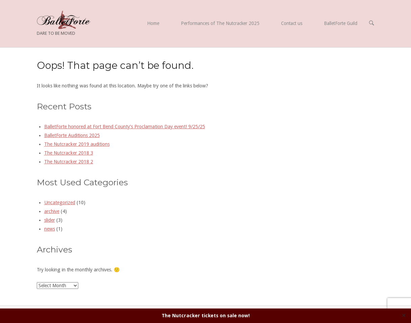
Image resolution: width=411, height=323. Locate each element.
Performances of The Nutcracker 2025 (220, 23)
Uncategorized (59, 202)
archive (51, 211)
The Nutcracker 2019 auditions (77, 144)
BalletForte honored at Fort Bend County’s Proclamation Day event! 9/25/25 (124, 126)
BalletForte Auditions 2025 (72, 135)
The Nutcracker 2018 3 (68, 153)
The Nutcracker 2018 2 (68, 161)
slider (49, 220)
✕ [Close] (404, 315)
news (49, 229)
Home (153, 23)
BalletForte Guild (340, 23)
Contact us (291, 23)
